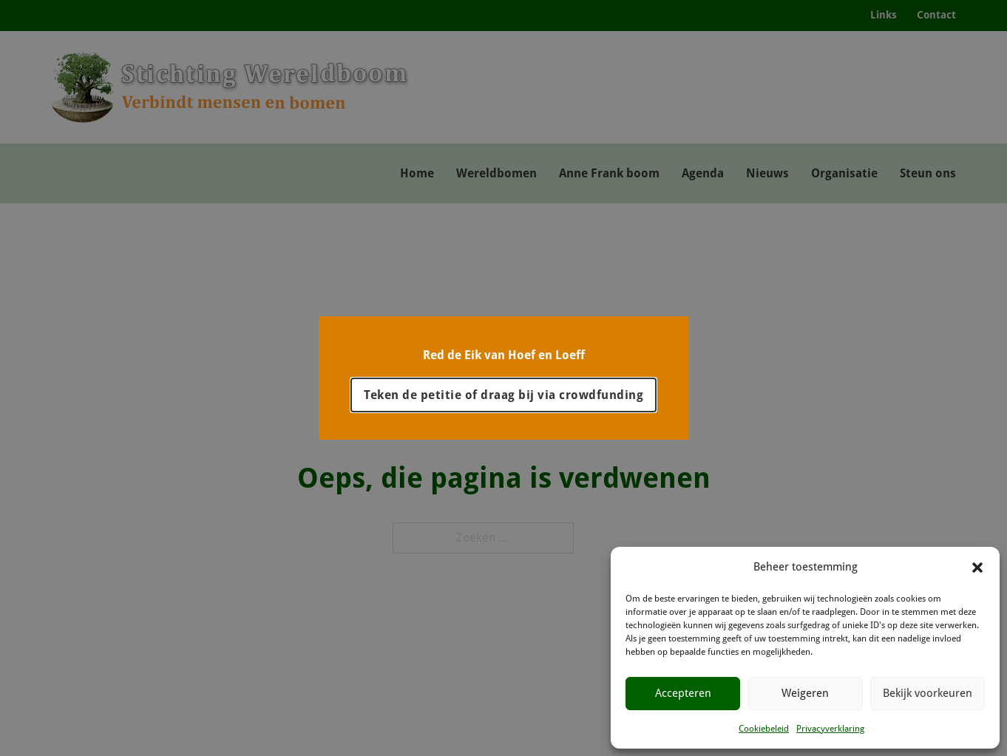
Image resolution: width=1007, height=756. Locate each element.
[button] (977, 567)
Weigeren (805, 693)
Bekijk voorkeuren (927, 693)
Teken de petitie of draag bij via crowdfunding (503, 395)
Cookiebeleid (764, 728)
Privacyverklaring (830, 728)
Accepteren (683, 693)
